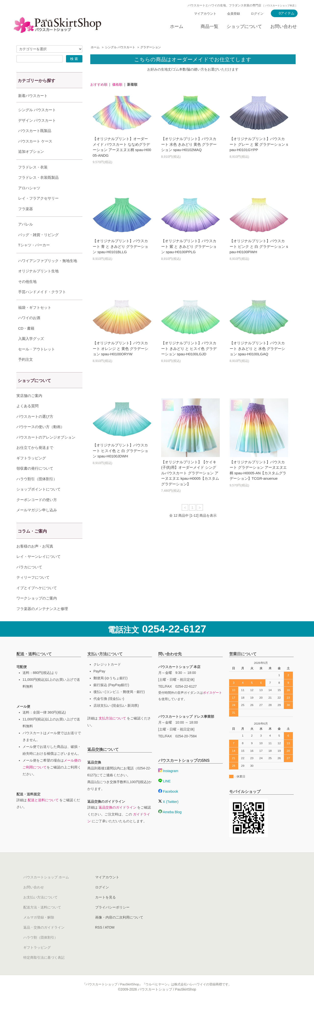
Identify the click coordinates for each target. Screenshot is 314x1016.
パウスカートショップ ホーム (46, 889)
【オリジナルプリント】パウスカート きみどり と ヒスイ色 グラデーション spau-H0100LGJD (189, 348)
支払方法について (112, 730)
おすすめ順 (98, 84)
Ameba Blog (170, 824)
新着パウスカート (33, 96)
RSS (98, 940)
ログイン (257, 13)
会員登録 (233, 13)
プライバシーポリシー (112, 919)
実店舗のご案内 (29, 408)
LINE (164, 793)
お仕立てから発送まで (34, 460)
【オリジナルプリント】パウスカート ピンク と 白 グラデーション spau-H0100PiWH (259, 246)
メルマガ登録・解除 (38, 930)
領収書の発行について (34, 480)
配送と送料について (43, 812)
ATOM (109, 940)
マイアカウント (205, 13)
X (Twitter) (168, 814)
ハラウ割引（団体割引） (36, 491)
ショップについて (244, 26)
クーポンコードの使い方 (36, 512)
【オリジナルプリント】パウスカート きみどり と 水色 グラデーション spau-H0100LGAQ (257, 348)
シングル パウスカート (120, 47)
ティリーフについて (33, 589)
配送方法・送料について (42, 919)
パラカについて (29, 579)
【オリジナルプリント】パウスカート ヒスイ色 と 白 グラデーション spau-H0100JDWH (120, 450)
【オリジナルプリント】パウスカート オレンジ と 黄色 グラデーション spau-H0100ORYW (120, 348)
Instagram (168, 783)
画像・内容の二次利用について (119, 930)
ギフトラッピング (31, 470)
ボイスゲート (212, 705)
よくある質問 (27, 418)
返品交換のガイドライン (117, 820)
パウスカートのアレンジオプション (45, 449)
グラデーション (150, 47)
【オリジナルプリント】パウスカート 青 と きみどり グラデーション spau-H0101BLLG (120, 246)
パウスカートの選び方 (34, 429)
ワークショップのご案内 (36, 610)
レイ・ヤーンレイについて (38, 569)
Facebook (168, 804)
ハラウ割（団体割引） (40, 950)
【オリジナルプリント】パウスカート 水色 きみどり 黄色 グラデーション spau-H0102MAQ (189, 144)
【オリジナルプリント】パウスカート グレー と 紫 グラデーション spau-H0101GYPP (259, 144)
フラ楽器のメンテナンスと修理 (42, 621)
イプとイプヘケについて (36, 600)
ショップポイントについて (38, 501)
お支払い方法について (40, 909)
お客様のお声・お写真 (34, 558)
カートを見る (105, 909)
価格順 (117, 84)
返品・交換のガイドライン (44, 940)
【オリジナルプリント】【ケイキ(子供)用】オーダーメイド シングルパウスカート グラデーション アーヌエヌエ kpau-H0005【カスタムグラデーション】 (190, 473)
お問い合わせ (283, 26)
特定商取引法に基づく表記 (44, 970)
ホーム (176, 26)
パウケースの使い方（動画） (40, 439)
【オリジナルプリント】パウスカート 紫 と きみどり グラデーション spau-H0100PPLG (189, 246)
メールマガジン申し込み (36, 522)
